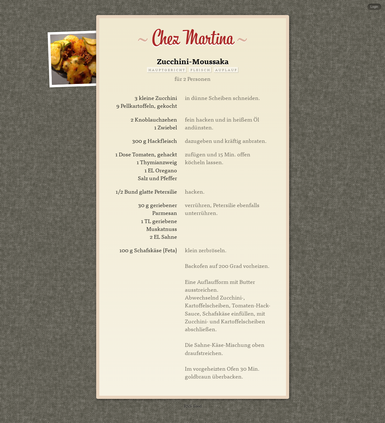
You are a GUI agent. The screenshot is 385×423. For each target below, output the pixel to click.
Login (374, 6)
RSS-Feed (193, 405)
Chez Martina (192, 38)
